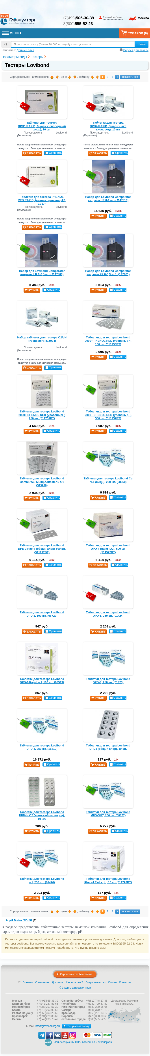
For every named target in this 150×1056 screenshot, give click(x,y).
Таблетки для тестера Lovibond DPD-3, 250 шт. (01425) (108, 680)
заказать (32, 153)
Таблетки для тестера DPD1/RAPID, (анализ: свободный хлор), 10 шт (42, 126)
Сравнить (53, 152)
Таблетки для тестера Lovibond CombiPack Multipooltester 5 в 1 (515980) (42, 482)
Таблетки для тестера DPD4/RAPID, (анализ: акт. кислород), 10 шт (108, 126)
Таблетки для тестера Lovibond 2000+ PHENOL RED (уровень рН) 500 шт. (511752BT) (108, 415)
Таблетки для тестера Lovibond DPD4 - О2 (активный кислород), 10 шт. (42, 815)
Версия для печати (135, 50)
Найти (141, 44)
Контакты (125, 988)
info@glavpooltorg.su (47, 1032)
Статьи (112, 988)
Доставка (57, 988)
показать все (130, 76)
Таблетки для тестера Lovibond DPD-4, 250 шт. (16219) (42, 747)
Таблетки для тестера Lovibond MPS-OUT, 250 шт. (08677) (108, 813)
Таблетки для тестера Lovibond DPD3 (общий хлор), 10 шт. (108, 747)
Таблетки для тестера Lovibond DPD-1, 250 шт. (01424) (108, 614)
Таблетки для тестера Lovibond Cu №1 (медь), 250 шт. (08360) (108, 480)
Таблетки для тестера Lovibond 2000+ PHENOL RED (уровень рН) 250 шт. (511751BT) (42, 415)
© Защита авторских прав (75, 994)
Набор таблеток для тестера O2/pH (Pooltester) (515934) (42, 339)
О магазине (42, 988)
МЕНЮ (11, 33)
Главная (28, 988)
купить (98, 216)
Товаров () (134, 33)
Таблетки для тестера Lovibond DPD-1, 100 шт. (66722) (42, 614)
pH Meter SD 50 (20, 920)
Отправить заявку (76, 1032)
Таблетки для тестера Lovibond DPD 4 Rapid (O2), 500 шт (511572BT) (108, 549)
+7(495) (78, 18)
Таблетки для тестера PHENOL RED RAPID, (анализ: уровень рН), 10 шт (42, 200)
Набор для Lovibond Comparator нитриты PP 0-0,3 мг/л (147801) (108, 272)
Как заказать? (74, 988)
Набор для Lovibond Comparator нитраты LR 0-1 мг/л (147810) (108, 198)
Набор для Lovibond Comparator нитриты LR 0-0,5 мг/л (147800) (42, 272)
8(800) (78, 24)
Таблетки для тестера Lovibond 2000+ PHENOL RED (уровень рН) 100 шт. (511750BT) (108, 341)
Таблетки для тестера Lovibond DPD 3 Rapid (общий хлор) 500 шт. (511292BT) (42, 549)
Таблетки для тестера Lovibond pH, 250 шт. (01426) (42, 880)
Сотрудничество (95, 988)
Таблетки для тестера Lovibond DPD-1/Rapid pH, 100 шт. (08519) (42, 680)
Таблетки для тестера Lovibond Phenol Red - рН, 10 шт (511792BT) (108, 880)
